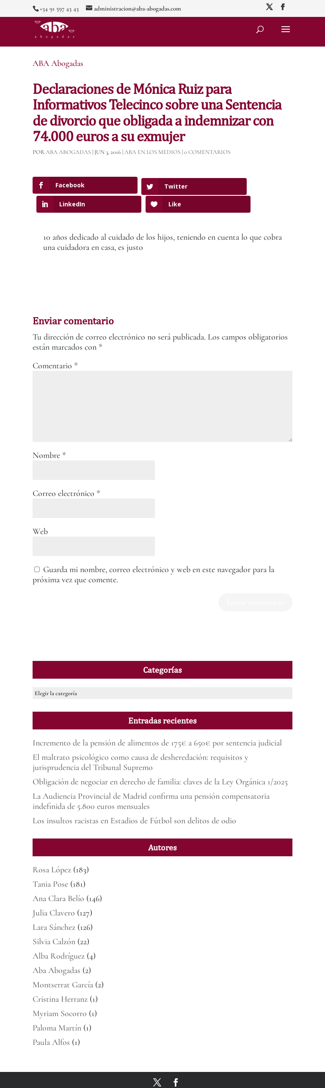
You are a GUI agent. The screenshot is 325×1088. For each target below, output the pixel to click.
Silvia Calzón (54, 923)
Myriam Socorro (60, 994)
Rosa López (52, 851)
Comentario (55, 346)
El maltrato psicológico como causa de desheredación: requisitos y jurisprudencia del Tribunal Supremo (140, 743)
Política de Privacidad (218, 1076)
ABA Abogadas (58, 63)
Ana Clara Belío (58, 879)
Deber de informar (264, 1076)
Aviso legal (180, 1076)
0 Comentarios (207, 152)
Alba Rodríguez (59, 937)
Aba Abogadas (56, 951)
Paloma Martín (57, 1009)
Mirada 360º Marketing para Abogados (124, 1076)
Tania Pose (50, 865)
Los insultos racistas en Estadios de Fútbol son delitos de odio (134, 802)
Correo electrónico (66, 474)
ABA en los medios (152, 152)
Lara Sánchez (54, 908)
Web (40, 512)
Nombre (49, 436)
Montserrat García (63, 966)
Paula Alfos (51, 1023)
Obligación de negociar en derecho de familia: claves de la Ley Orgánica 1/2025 (160, 763)
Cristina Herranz (60, 980)
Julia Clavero (54, 894)
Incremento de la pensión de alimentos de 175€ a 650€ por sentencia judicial (157, 724)
